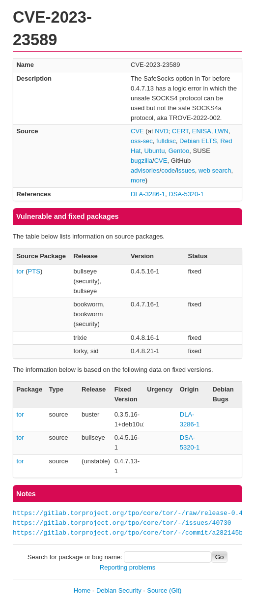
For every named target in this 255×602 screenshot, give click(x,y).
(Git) (175, 590)
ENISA (201, 131)
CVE (137, 131)
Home (82, 590)
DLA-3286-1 (148, 194)
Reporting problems (127, 567)
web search (214, 170)
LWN (221, 131)
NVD (161, 131)
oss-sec (142, 141)
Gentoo (179, 150)
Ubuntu (154, 150)
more (138, 180)
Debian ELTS (198, 141)
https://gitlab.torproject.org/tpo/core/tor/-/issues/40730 (122, 523)
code (168, 170)
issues (186, 170)
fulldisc (166, 141)
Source (157, 590)
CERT (180, 131)
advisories (145, 170)
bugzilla (141, 160)
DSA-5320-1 (186, 194)
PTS (34, 271)
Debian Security (119, 590)
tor (20, 271)
